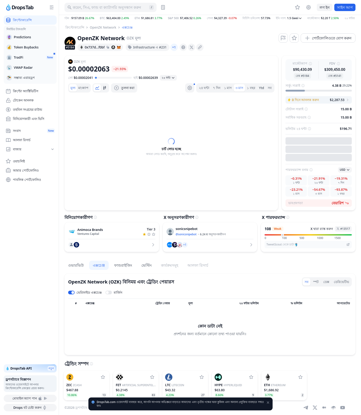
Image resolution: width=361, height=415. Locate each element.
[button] (209, 18)
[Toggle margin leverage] (113, 292)
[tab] (73, 88)
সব (270, 88)
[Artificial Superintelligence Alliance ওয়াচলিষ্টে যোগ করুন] (152, 377)
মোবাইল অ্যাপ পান (30, 398)
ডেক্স (326, 282)
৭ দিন (216, 88)
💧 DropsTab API (30, 368)
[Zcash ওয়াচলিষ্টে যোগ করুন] (103, 377)
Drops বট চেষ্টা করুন (30, 407)
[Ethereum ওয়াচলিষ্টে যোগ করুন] (300, 377)
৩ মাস (239, 88)
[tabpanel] (171, 147)
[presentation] (183, 47)
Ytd (261, 88)
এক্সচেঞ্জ (127, 27)
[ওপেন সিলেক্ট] (168, 78)
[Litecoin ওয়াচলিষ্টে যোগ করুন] (201, 377)
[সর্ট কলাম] (76, 303)
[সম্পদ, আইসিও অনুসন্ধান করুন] (110, 7)
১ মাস (228, 88)
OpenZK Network (103, 27)
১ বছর (251, 88)
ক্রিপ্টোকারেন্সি (74, 27)
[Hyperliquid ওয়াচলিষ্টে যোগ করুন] (251, 377)
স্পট (316, 282)
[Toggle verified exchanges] (85, 292)
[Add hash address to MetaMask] (118, 47)
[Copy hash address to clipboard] (107, 47)
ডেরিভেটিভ (341, 282)
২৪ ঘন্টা (204, 88)
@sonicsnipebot (186, 234)
